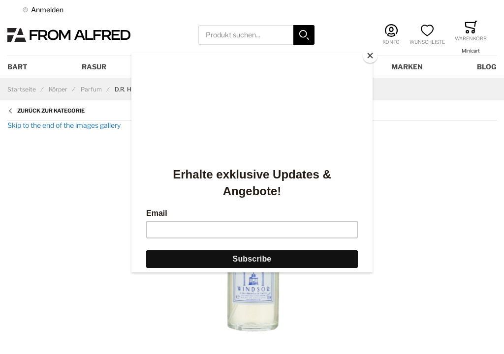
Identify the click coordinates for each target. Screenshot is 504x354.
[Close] (370, 55)
